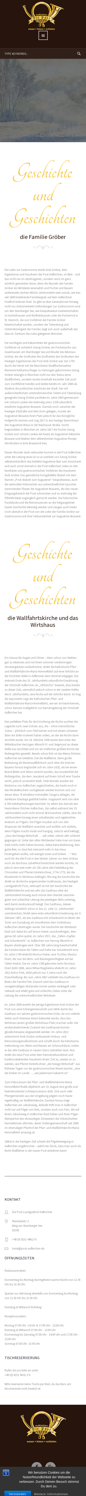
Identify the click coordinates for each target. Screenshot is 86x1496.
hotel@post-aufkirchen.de (28, 1248)
